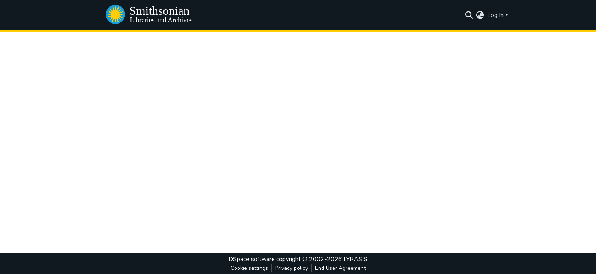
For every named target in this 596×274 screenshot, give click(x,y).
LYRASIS (356, 259)
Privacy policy (291, 268)
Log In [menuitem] (495, 15)
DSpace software (251, 259)
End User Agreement (340, 268)
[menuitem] (480, 15)
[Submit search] (469, 15)
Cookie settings (249, 268)
